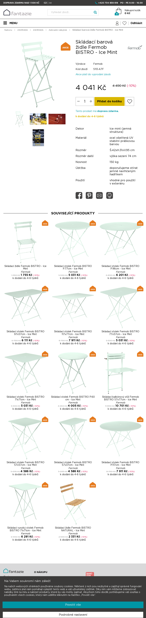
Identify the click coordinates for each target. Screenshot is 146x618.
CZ (45, 3)
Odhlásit (136, 23)
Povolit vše (73, 604)
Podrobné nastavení (73, 614)
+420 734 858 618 (108, 3)
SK (50, 3)
